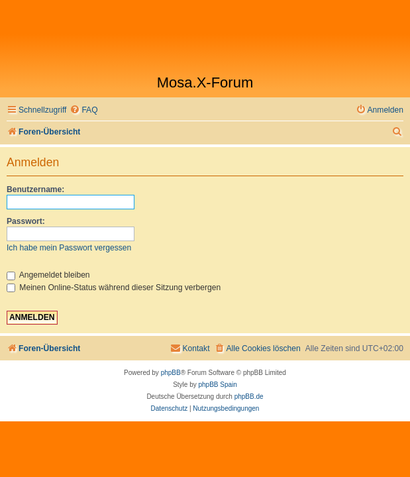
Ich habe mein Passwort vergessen (69, 247)
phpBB (171, 372)
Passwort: (26, 221)
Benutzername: (35, 189)
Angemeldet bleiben (48, 275)
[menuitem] (83, 110)
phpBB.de (249, 396)
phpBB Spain (217, 384)
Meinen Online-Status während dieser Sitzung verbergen (114, 287)
